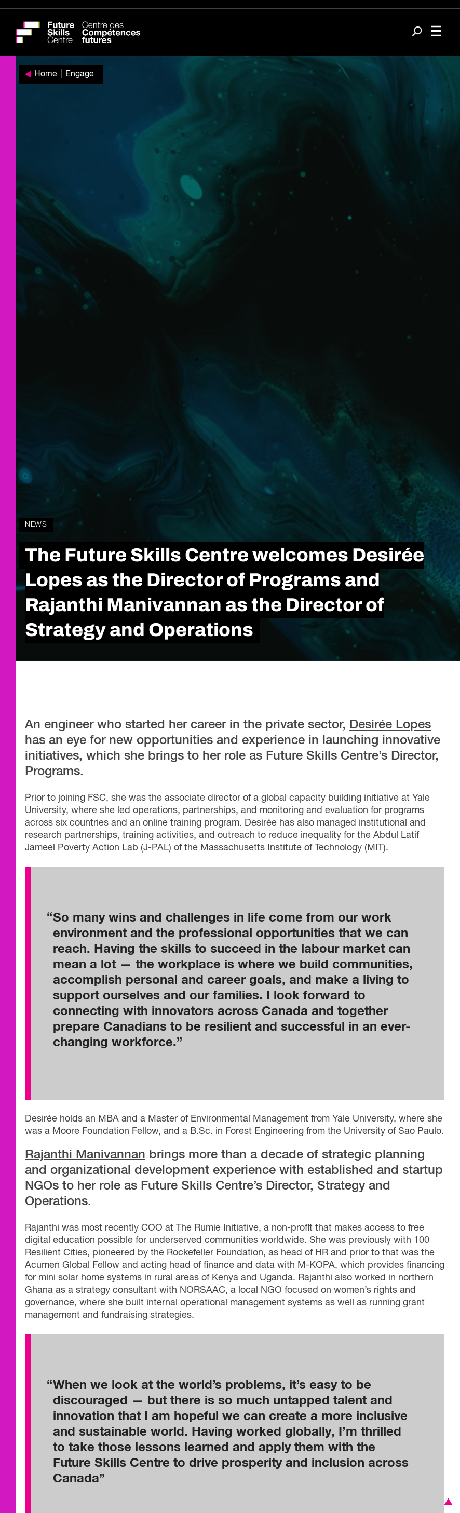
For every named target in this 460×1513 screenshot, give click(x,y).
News (36, 525)
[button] (446, 1501)
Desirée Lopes (390, 725)
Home (45, 74)
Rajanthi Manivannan (85, 1155)
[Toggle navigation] (436, 32)
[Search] (417, 32)
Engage (79, 74)
